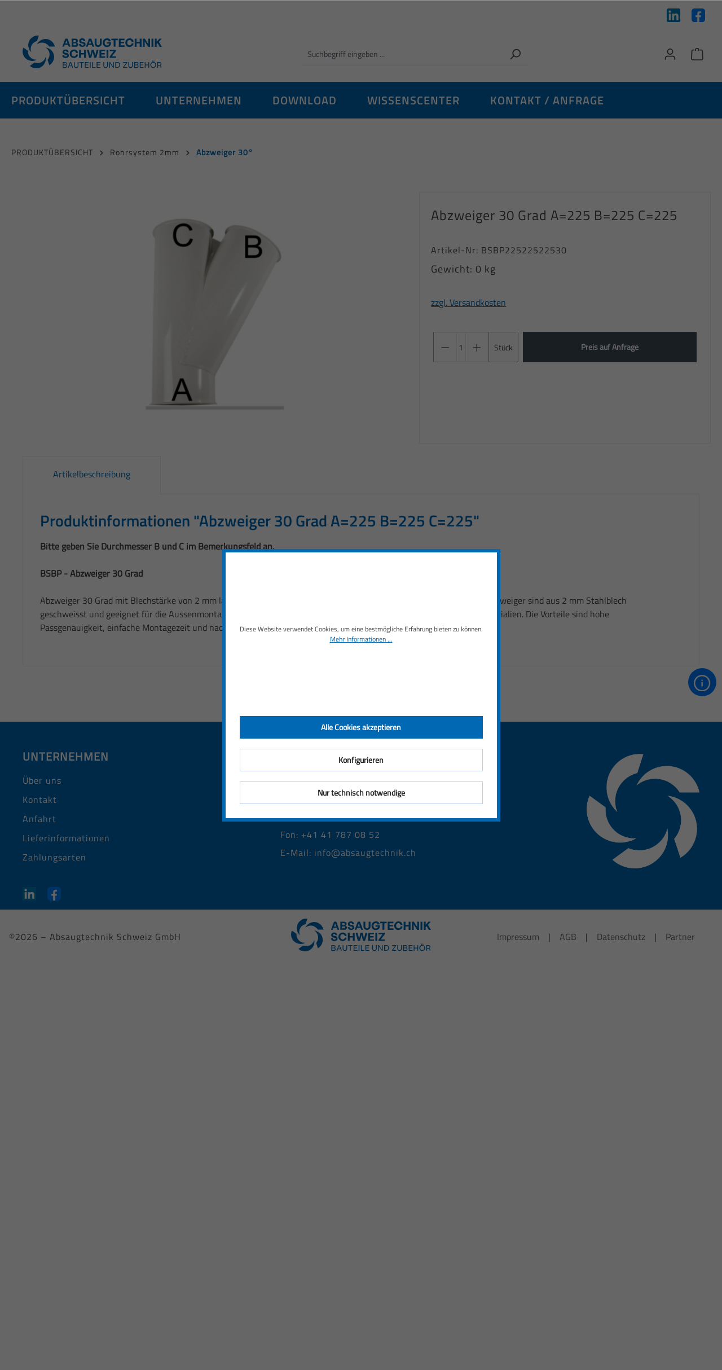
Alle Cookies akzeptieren (361, 727)
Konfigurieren (361, 760)
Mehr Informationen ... (361, 639)
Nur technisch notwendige (361, 792)
